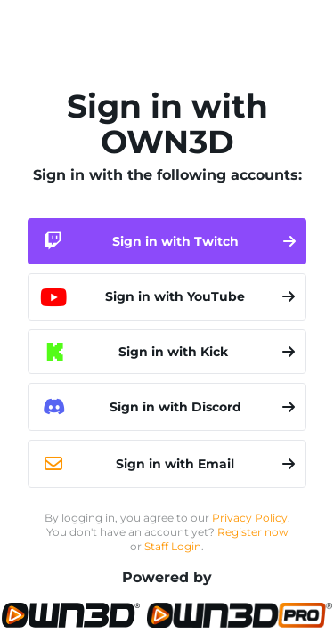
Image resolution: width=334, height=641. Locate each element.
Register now (253, 532)
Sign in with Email (167, 463)
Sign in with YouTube (167, 297)
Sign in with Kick (170, 351)
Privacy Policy (250, 517)
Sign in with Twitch (167, 241)
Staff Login (172, 546)
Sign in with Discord (167, 406)
